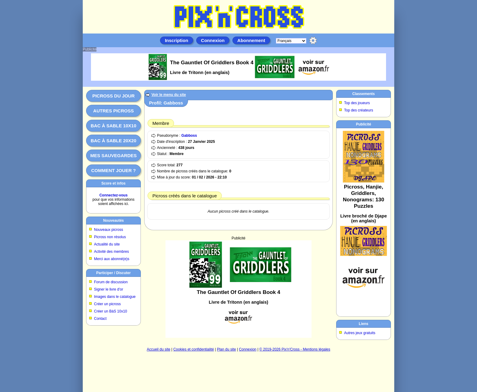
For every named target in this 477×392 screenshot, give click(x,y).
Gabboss (189, 135)
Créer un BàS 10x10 (110, 311)
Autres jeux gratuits (359, 333)
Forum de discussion (111, 282)
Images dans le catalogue (115, 297)
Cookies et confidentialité (193, 349)
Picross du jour (113, 95)
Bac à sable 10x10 (113, 125)
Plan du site (226, 349)
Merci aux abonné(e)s (111, 259)
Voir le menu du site (168, 95)
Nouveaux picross (108, 230)
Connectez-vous (113, 195)
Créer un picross (107, 304)
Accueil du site (158, 349)
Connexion (213, 40)
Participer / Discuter (113, 273)
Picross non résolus (110, 237)
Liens (363, 324)
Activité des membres (111, 251)
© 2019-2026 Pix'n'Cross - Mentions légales (294, 349)
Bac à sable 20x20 (113, 140)
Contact (100, 318)
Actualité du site (107, 244)
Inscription (176, 40)
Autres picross (113, 110)
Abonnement (251, 40)
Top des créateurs (358, 110)
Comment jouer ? (113, 170)
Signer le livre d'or (108, 289)
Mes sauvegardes (113, 155)
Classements (363, 94)
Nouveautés (113, 220)
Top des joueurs (357, 103)
